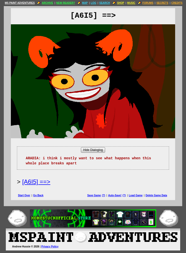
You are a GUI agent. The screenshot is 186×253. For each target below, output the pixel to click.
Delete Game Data (156, 195)
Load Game (135, 195)
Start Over (24, 195)
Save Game (94, 195)
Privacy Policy (50, 246)
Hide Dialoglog (93, 150)
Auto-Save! (115, 195)
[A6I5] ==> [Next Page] (36, 181)
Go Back (38, 195)
